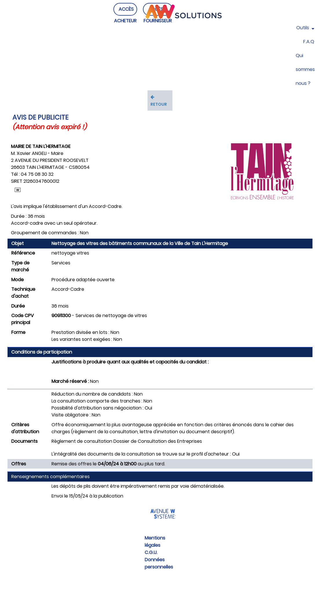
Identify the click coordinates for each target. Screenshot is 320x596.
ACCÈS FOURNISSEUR (158, 21)
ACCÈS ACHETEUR (125, 21)
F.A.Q (308, 41)
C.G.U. (151, 552)
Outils (305, 27)
